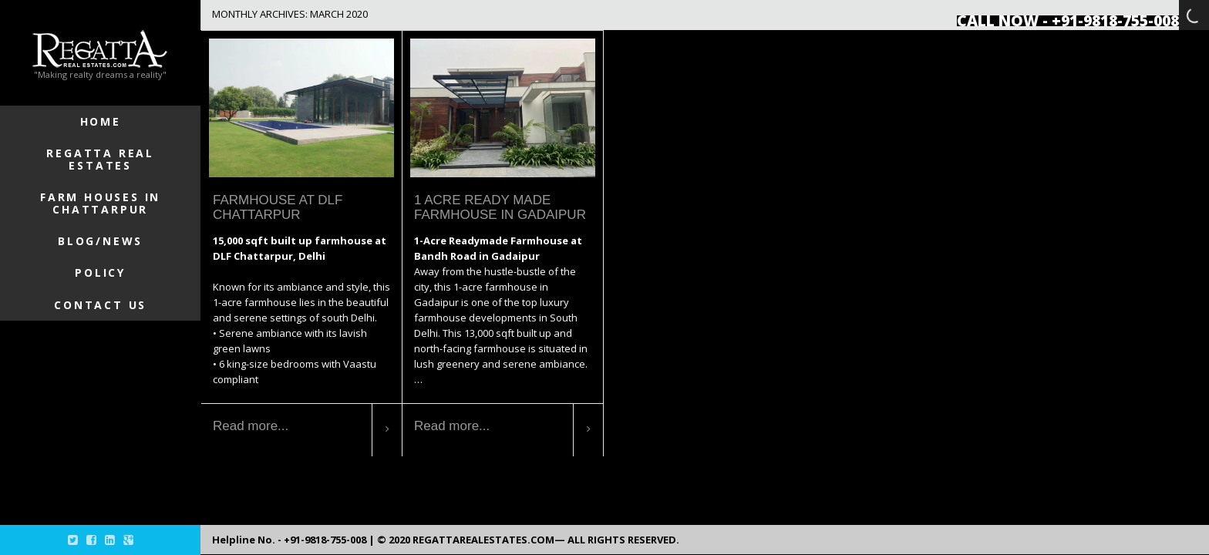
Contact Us (100, 305)
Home (100, 121)
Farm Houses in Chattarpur (100, 203)
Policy (100, 272)
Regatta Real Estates (100, 159)
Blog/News (100, 241)
